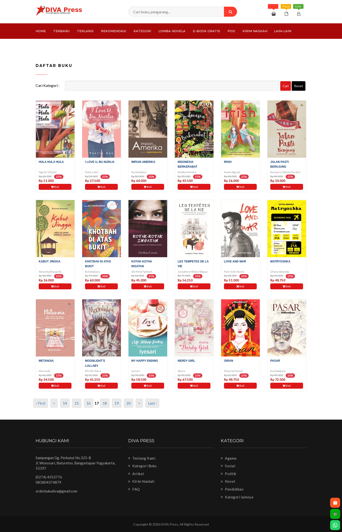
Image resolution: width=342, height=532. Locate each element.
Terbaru (61, 31)
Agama (229, 458)
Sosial (228, 466)
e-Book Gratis (206, 31)
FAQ (134, 489)
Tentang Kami (141, 458)
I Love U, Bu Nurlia (99, 162)
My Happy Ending (144, 360)
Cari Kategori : (47, 85)
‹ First (40, 403)
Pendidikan (232, 489)
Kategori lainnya (237, 497)
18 (105, 403)
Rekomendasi (113, 31)
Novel (228, 481)
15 (77, 403)
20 (128, 403)
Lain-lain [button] (282, 31)
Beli (55, 187)
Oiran (228, 360)
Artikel (136, 474)
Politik (228, 474)
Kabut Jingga (49, 261)
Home (41, 31)
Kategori (142, 31)
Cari (286, 86)
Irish (228, 162)
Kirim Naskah (254, 31)
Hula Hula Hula (51, 162)
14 (65, 403)
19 (116, 403)
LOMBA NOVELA (171, 31)
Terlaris (85, 31)
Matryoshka (280, 261)
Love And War (235, 261)
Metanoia (46, 360)
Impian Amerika (143, 162)
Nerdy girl (186, 360)
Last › (152, 403)
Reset (298, 86)
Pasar (275, 360)
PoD (231, 31)
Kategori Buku (142, 466)
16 (88, 403)
